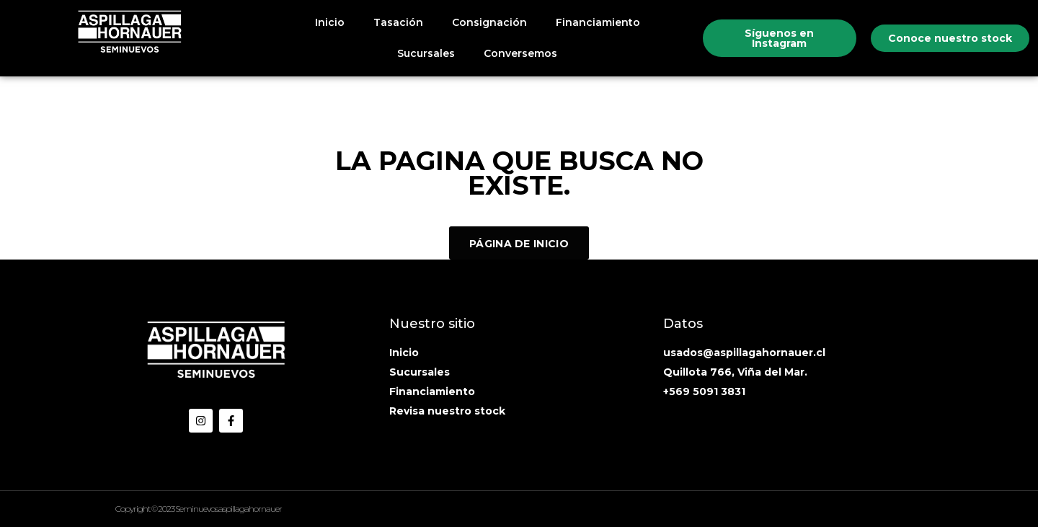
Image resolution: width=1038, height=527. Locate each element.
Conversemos (520, 53)
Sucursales (426, 53)
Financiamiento (598, 22)
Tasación (398, 22)
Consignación (489, 22)
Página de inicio (519, 243)
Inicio (330, 22)
